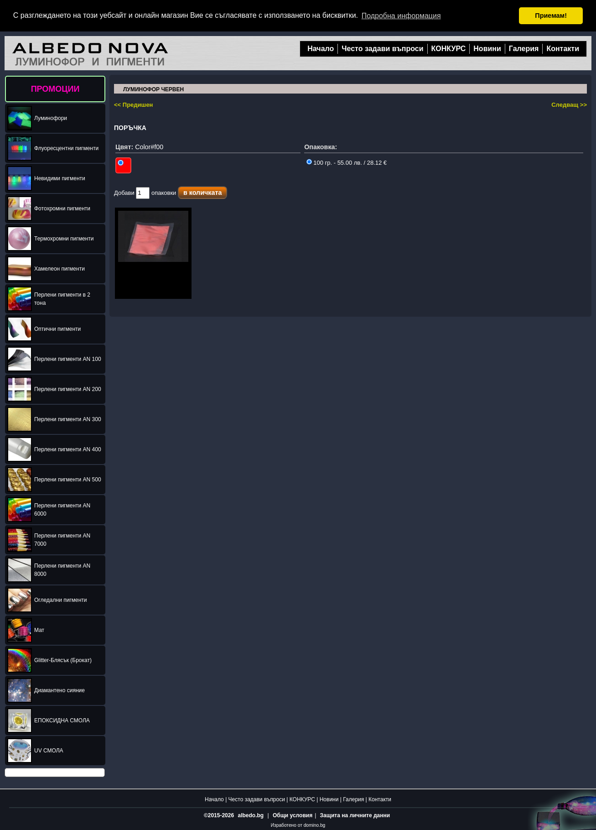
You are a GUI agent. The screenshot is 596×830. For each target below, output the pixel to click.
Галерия (524, 48)
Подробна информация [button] (401, 16)
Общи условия (292, 815)
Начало (320, 48)
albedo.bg (251, 815)
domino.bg (315, 824)
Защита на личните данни (355, 815)
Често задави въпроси (382, 48)
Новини (487, 48)
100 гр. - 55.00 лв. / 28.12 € (346, 162)
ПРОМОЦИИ (55, 88)
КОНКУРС (448, 48)
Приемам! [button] (551, 15)
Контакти (562, 48)
